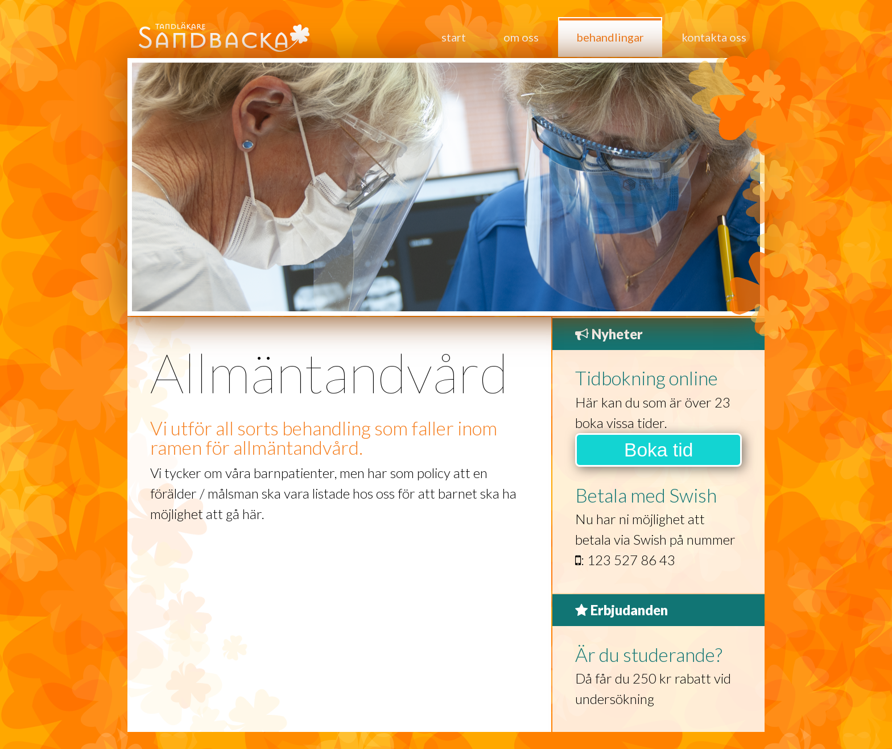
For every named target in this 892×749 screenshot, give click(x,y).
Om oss (521, 37)
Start (453, 37)
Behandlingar (610, 37)
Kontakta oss (714, 37)
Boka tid (658, 449)
